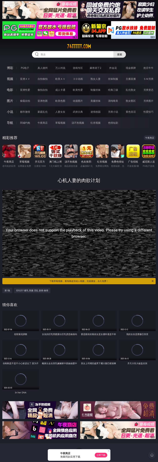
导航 (10, 123)
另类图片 (148, 101)
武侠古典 (78, 112)
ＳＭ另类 (148, 79)
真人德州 (43, 68)
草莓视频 (60, 122)
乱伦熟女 (131, 90)
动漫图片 (78, 101)
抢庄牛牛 (148, 68)
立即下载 (101, 455)
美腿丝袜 (96, 101)
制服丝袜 (96, 90)
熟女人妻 (96, 79)
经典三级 (113, 90)
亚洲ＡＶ (25, 79)
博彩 (10, 68)
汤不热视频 (78, 122)
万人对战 (60, 68)
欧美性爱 (78, 90)
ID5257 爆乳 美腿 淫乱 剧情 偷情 (32, 290)
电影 (10, 90)
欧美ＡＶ (60, 79)
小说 (10, 112)
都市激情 (25, 112)
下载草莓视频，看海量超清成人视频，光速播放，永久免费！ (101, 281)
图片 (10, 101)
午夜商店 (43, 122)
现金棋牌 (131, 68)
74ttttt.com (79, 46)
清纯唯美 (113, 101)
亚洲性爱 (25, 90)
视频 (10, 79)
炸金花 (113, 68)
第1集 (7, 290)
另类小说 (113, 112)
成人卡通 (60, 90)
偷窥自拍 (25, 101)
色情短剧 (113, 122)
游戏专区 (78, 68)
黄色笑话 (131, 112)
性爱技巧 (148, 112)
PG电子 (25, 68)
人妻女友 (60, 112)
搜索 (119, 54)
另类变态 (148, 90)
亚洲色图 (43, 101)
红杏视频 (96, 122)
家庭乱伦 (43, 112)
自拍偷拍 (43, 79)
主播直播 (131, 79)
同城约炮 (25, 122)
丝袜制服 (113, 79)
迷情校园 (96, 112)
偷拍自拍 (43, 90)
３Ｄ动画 (78, 79)
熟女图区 (131, 101)
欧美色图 (60, 101)
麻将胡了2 (95, 68)
